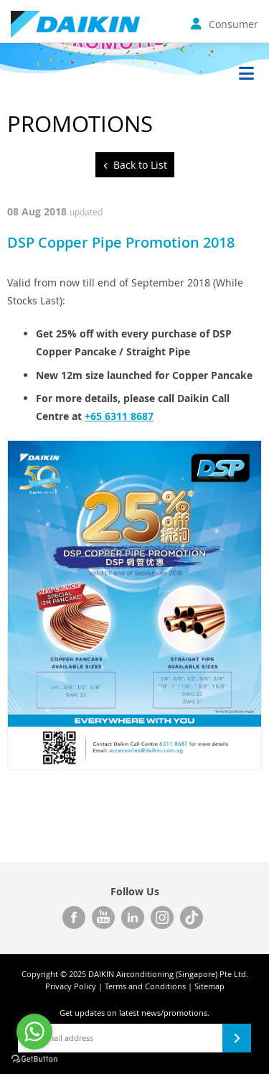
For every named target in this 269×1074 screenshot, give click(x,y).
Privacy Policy (70, 986)
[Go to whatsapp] (34, 1032)
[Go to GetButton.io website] (34, 1059)
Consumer (224, 24)
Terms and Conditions (145, 986)
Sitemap (209, 986)
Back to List (140, 165)
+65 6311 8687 (119, 416)
